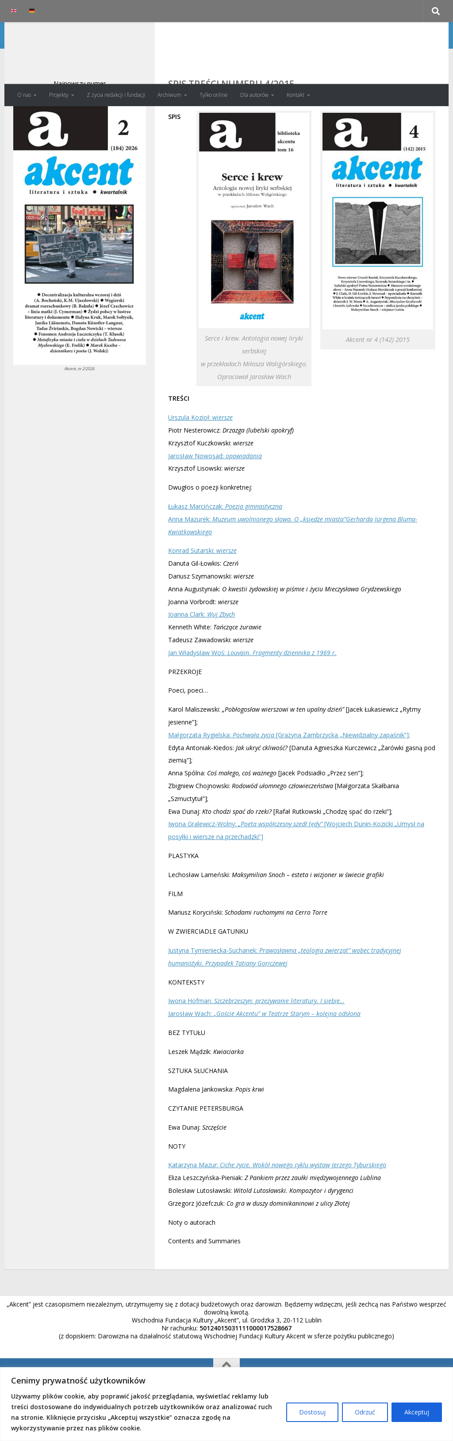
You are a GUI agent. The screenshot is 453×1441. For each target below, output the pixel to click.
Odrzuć (365, 1412)
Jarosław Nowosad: (215, 491)
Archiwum (169, 95)
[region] (226, 1404)
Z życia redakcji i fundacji (116, 95)
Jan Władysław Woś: (252, 688)
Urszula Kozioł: (200, 452)
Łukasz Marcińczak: (225, 541)
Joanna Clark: (201, 649)
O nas (24, 95)
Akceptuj (416, 1412)
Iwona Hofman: (256, 1036)
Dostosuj (312, 1412)
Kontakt (295, 95)
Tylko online (214, 95)
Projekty (59, 95)
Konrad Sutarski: (202, 586)
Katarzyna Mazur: (277, 1200)
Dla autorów (254, 95)
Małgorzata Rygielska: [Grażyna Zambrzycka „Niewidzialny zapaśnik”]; (289, 770)
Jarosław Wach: (264, 1049)
